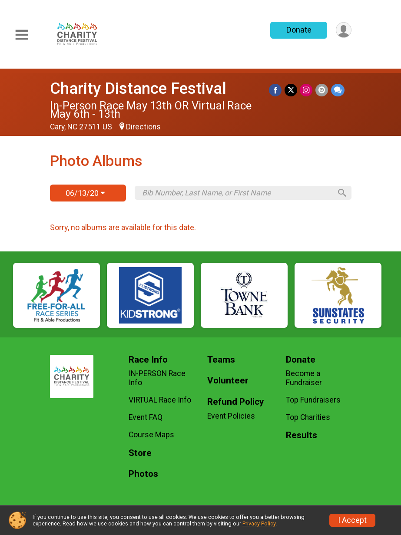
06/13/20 (85, 193)
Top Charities (308, 417)
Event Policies (231, 416)
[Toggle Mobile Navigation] (21, 35)
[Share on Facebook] (276, 90)
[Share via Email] (322, 90)
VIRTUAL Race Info (160, 400)
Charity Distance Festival (138, 88)
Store (140, 453)
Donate (298, 29)
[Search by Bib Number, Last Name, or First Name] (236, 192)
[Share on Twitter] (291, 90)
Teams (221, 360)
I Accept (352, 520)
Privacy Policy (258, 523)
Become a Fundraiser (304, 377)
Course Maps (151, 434)
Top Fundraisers (313, 400)
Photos (143, 474)
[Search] (340, 193)
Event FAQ (145, 417)
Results (301, 435)
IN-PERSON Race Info (157, 377)
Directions (143, 126)
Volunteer (228, 381)
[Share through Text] (338, 90)
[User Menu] (343, 30)
